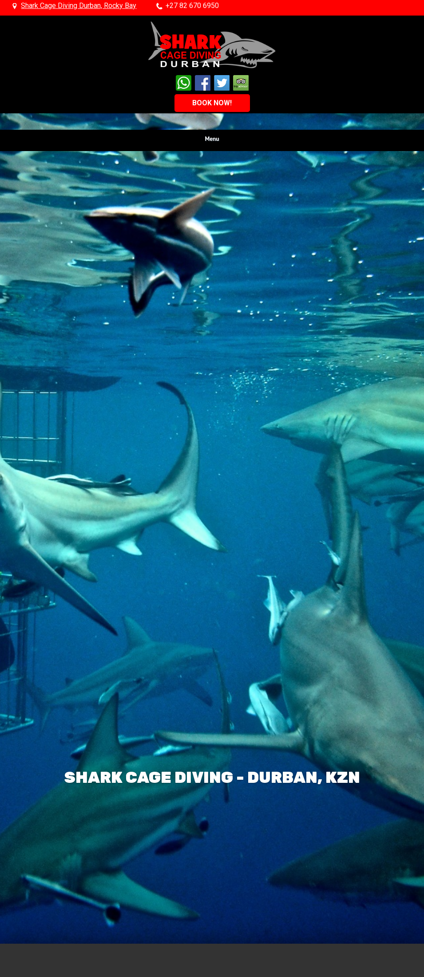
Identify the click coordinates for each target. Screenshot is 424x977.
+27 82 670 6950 (192, 5)
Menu (212, 139)
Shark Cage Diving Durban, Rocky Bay (78, 5)
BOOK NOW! (212, 103)
